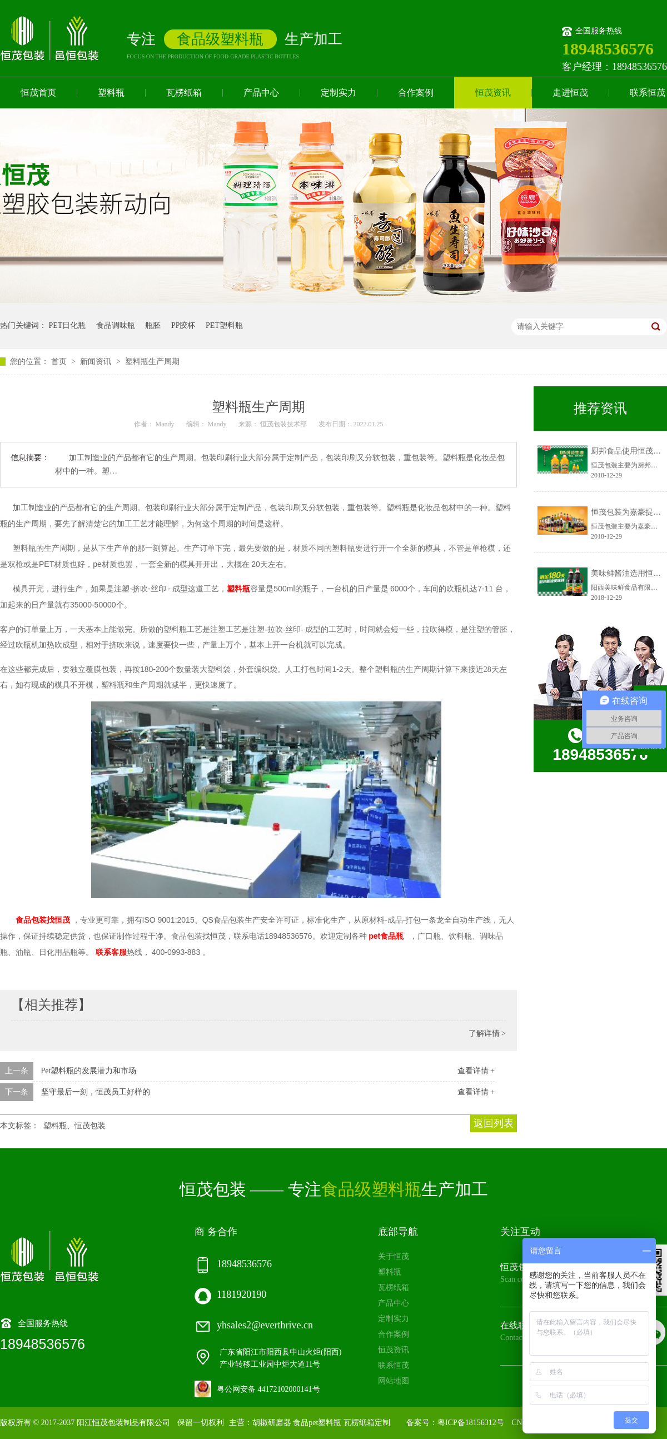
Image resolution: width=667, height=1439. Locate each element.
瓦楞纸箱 (184, 92)
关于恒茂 (393, 1256)
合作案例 (416, 92)
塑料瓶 (111, 92)
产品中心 (261, 92)
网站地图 (393, 1381)
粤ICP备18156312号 (470, 1422)
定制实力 (338, 92)
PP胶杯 (183, 325)
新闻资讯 (96, 361)
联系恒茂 (393, 1365)
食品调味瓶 (115, 325)
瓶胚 (153, 325)
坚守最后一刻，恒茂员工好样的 (95, 1092)
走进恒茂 (570, 92)
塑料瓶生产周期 (152, 361)
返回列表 (494, 1123)
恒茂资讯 (493, 92)
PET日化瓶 (67, 325)
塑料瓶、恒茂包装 (74, 1126)
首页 (60, 361)
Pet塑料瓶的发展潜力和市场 (89, 1071)
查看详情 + (476, 1071)
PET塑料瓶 (224, 325)
